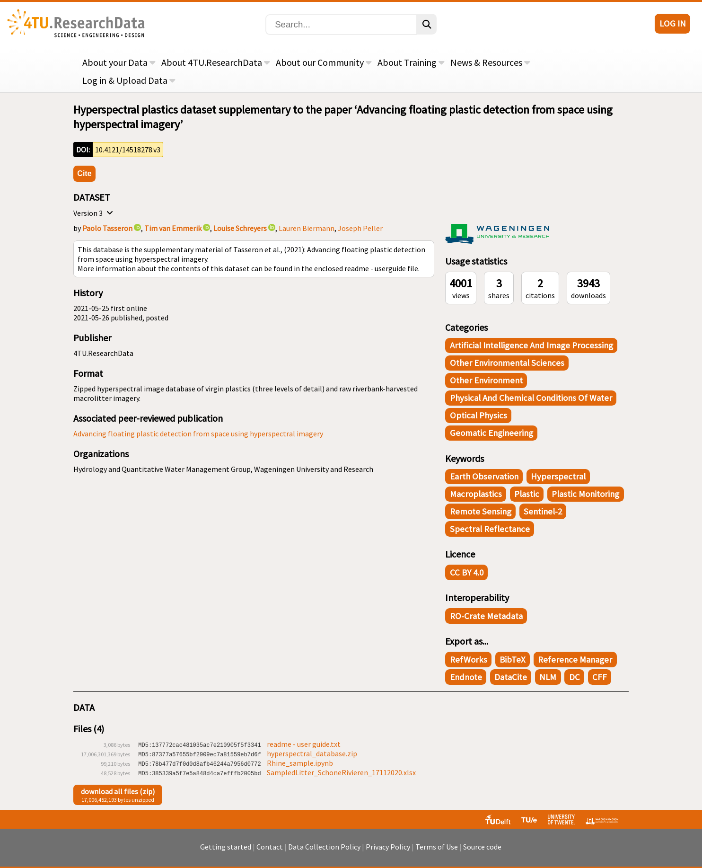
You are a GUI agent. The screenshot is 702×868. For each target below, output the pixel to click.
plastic (526, 493)
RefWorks (468, 659)
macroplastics (476, 493)
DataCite (510, 677)
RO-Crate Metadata (486, 616)
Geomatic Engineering (491, 432)
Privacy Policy (388, 851)
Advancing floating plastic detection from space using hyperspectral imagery (198, 433)
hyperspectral (558, 476)
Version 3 (94, 213)
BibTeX (513, 659)
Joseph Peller (360, 228)
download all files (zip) (118, 791)
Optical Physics (478, 415)
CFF (599, 677)
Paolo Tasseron (107, 228)
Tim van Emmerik (173, 228)
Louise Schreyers (240, 228)
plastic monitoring (585, 493)
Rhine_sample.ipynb (300, 763)
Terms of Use (436, 851)
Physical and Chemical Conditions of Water (531, 397)
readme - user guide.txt (304, 744)
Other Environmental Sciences (507, 362)
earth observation (484, 476)
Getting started (225, 851)
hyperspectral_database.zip (312, 753)
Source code (482, 851)
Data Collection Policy (324, 851)
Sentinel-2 (543, 511)
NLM (547, 677)
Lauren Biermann (306, 228)
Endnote (466, 677)
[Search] (341, 24)
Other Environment (486, 380)
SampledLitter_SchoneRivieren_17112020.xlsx (341, 772)
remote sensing (480, 511)
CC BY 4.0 (466, 572)
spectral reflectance (490, 528)
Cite (84, 173)
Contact (269, 851)
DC (574, 677)
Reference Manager (575, 659)
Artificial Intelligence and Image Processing (531, 345)
